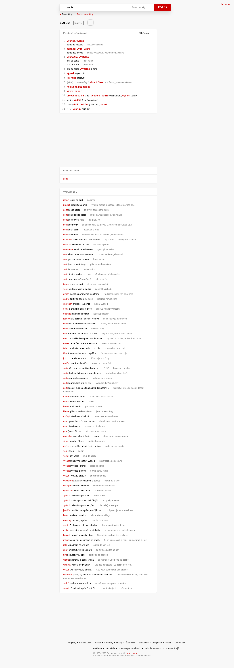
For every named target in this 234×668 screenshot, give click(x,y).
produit (66, 205)
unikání (84, 104)
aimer (66, 294)
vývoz (70, 91)
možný (66, 416)
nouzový (67, 520)
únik (76, 104)
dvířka (66, 530)
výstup (77, 109)
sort (65, 254)
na (82, 95)
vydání (126, 95)
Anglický (72, 642)
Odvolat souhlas (153, 648)
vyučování (68, 490)
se (78, 95)
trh (106, 95)
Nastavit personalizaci (129, 648)
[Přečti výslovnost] (90, 22)
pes (65, 431)
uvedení (95, 95)
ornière (66, 363)
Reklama (97, 648)
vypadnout (68, 480)
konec (66, 515)
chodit (66, 401)
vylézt (66, 569)
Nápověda (110, 648)
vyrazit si (85, 69)
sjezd (65, 441)
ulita (65, 555)
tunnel (66, 396)
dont (65, 309)
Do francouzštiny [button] (85, 14)
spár (65, 550)
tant (65, 333)
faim (65, 348)
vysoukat (67, 574)
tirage (66, 284)
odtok (103, 104)
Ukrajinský (157, 642)
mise (73, 78)
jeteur (66, 200)
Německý (108, 642)
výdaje (77, 100)
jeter (65, 358)
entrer (66, 343)
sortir (65, 179)
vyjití (79, 49)
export (78, 91)
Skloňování (146, 33)
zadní (66, 583)
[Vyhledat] (91, 7)
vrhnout (67, 565)
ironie (66, 406)
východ (71, 41)
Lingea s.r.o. (131, 653)
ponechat (67, 436)
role (65, 545)
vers (65, 289)
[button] (108, 170)
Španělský (130, 642)
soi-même (68, 249)
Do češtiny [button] (67, 14)
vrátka (66, 560)
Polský (168, 642)
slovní (93, 82)
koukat (66, 535)
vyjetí (87, 49)
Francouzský (85, 642)
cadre (66, 299)
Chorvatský (180, 642)
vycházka (72, 57)
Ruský (119, 642)
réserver (67, 318)
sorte (65, 210)
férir (65, 353)
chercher (67, 304)
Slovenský (143, 642)
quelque (67, 314)
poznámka (84, 86)
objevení (72, 95)
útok (100, 82)
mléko (66, 540)
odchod (71, 49)
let (68, 78)
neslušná (72, 86)
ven (65, 451)
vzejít (65, 525)
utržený (66, 446)
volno (65, 456)
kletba (66, 411)
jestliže (66, 510)
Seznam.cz (226, 4)
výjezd (80, 41)
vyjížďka (84, 57)
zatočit (66, 588)
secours (67, 244)
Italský (98, 642)
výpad (70, 73)
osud (65, 421)
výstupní (67, 485)
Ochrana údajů (172, 648)
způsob (66, 495)
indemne (67, 239)
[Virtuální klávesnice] (119, 7)
